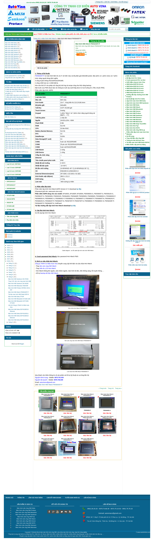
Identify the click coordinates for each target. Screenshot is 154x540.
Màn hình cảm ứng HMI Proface (26, 510)
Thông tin (20, 497)
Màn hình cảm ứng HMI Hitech (26, 519)
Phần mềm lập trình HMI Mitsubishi (15, 146)
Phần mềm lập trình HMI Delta (14, 144)
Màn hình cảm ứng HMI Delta (26, 508)
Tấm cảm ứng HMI (12, 216)
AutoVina (9, 235)
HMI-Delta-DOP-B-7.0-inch (135, 90)
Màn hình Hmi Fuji (10, 64)
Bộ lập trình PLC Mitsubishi (13, 109)
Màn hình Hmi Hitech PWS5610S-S (47, 417)
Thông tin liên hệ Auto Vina (135, 140)
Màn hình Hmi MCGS (11, 68)
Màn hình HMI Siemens (12, 56)
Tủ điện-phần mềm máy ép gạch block (16, 97)
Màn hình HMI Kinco (11, 46)
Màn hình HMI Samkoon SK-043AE (18, 283)
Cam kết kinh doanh (54, 497)
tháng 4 (11, 322)
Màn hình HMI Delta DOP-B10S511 (18, 313)
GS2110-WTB (11, 199)
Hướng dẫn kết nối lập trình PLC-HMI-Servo (17, 125)
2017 (8, 259)
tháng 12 (11, 263)
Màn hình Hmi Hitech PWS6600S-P (87, 394)
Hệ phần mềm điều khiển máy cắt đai (16, 85)
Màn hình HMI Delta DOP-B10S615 (18, 320)
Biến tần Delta (9, 117)
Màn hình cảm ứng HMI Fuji (26, 517)
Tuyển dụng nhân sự (72, 497)
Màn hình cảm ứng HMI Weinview (26, 527)
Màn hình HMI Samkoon (12, 54)
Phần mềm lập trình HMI (12, 142)
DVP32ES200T (11, 188)
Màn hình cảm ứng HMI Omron (26, 521)
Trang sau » (118, 388)
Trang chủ (37, 38)
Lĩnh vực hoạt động (35, 497)
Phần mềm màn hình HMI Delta (137, 265)
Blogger (22, 344)
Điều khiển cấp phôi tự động (13, 99)
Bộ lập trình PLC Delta (11, 107)
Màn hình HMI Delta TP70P (16, 296)
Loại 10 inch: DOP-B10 (13, 164)
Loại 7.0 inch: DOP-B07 (14, 167)
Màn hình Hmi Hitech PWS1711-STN (47, 439)
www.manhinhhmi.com (143, 532)
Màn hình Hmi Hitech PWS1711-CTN (107, 417)
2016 (8, 261)
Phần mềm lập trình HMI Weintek (137, 216)
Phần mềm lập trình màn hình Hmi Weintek (17, 148)
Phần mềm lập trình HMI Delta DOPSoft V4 (137, 168)
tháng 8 (11, 270)
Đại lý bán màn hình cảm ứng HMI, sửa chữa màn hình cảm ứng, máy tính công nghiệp (62, 532)
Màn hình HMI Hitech (11, 44)
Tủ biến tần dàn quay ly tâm (13, 89)
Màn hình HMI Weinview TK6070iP (18, 286)
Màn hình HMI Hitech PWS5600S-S (67, 439)
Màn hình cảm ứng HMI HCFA (26, 523)
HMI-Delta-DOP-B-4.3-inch (135, 86)
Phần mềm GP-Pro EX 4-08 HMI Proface (137, 192)
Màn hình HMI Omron (11, 50)
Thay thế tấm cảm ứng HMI (13, 77)
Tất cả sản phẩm (38, 29)
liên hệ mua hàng (90, 497)
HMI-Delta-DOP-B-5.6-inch (135, 88)
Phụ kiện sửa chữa (12, 220)
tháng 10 (11, 268)
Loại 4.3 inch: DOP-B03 (14, 174)
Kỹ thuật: (131, 57)
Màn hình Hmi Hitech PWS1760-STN (87, 417)
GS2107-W (10, 202)
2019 (8, 254)
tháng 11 (11, 265)
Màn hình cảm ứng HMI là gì (13, 140)
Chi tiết (21, 160)
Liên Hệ (84, 29)
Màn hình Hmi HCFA (11, 66)
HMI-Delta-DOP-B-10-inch (134, 84)
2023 (8, 245)
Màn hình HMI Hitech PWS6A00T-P (18, 292)
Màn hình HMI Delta (11, 43)
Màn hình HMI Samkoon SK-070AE (18, 279)
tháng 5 (11, 277)
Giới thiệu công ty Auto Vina (135, 82)
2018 (8, 256)
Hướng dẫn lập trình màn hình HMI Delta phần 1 (138, 241)
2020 (8, 252)
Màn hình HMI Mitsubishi (12, 48)
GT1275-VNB (10, 195)
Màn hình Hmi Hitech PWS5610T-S (67, 417)
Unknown (10, 237)
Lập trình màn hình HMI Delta (13, 134)
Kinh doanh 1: (132, 45)
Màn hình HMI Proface (11, 52)
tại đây (79, 189)
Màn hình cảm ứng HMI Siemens (26, 525)
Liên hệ (81, 54)
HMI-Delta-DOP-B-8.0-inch (135, 92)
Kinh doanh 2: (132, 48)
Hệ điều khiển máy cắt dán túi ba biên (16, 87)
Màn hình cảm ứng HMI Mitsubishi (26, 512)
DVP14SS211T (11, 185)
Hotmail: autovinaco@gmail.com (109, 513)
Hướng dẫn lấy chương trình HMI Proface (17, 129)
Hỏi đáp (53, 29)
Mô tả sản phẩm (42, 68)
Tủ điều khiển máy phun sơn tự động (15, 95)
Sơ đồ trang (130, 136)
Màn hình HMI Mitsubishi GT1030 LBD (19, 299)
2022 (8, 247)
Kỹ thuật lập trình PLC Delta (13, 132)
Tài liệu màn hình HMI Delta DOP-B (15, 152)
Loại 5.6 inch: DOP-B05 (14, 171)
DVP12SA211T (11, 181)
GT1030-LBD (10, 206)
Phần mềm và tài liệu (68, 29)
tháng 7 (11, 272)
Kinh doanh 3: (132, 50)
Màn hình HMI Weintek (11, 58)
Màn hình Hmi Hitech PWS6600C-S (67, 394)
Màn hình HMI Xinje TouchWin (14, 62)
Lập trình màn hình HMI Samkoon (15, 138)
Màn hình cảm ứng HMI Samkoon (26, 514)
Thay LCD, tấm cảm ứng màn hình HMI (19, 281)
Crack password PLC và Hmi (13, 76)
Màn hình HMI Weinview (12, 60)
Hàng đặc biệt (95, 29)
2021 (8, 250)
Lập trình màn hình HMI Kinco (13, 136)
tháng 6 (11, 274)
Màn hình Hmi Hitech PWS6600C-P (47, 394)
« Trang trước (103, 388)
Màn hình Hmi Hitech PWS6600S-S (107, 394)
